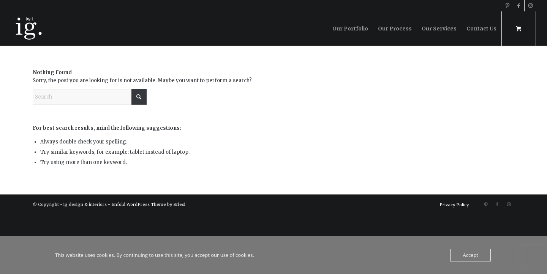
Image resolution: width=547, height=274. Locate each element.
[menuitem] (350, 28)
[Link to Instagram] (530, 5)
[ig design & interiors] (28, 28)
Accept (470, 255)
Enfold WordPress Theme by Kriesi (148, 204)
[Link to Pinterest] (507, 5)
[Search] (90, 97)
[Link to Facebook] (518, 5)
